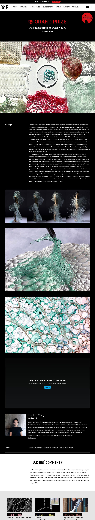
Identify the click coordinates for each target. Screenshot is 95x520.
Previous (2, 505)
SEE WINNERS (56, 1)
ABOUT (15, 7)
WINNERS (67, 7)
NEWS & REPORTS (47, 7)
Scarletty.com (32, 438)
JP (91, 7)
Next (92, 505)
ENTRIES (58, 7)
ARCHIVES (75, 7)
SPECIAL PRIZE (35, 7)
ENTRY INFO (23, 7)
